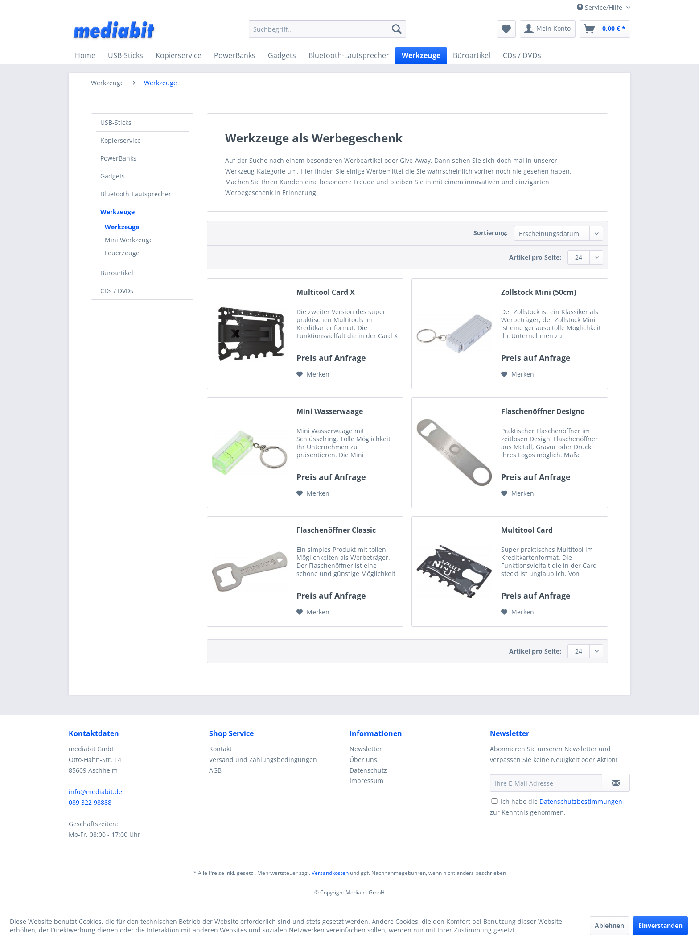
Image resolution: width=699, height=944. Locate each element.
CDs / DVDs (116, 290)
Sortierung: (490, 232)
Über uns (363, 759)
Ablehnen (609, 925)
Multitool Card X (325, 292)
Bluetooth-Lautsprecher (135, 194)
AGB (215, 770)
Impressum (366, 780)
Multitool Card (527, 530)
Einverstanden (660, 925)
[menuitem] (327, 29)
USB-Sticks (116, 122)
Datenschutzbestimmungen (580, 801)
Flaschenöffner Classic (336, 530)
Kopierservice (120, 140)
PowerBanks (118, 158)
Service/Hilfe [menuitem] (600, 7)
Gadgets (112, 176)
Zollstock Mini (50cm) (538, 292)
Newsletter (366, 749)
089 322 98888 (90, 802)
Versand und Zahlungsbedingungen (263, 759)
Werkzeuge (117, 211)
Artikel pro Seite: (535, 257)
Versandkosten (330, 873)
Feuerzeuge (122, 252)
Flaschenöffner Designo (543, 411)
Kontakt (220, 749)
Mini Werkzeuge (129, 240)
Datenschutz (368, 770)
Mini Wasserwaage (329, 411)
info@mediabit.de (95, 791)
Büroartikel (116, 273)
